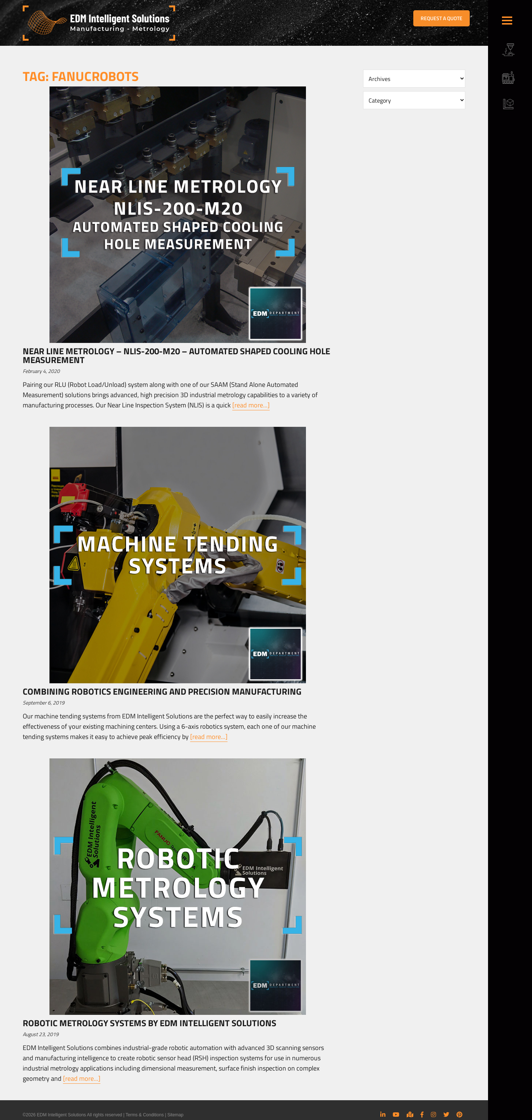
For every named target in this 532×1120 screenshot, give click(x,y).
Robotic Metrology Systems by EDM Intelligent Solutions (149, 1023)
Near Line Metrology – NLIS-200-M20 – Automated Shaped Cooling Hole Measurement (176, 355)
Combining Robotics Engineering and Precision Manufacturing (162, 691)
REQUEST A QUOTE (441, 18)
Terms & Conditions (145, 1114)
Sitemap (175, 1114)
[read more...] (251, 405)
